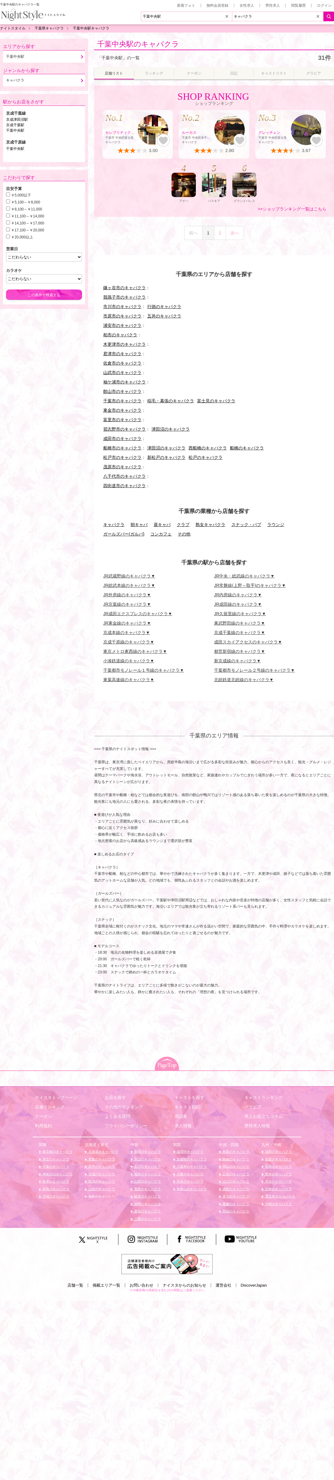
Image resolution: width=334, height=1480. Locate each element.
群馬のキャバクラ (55, 1189)
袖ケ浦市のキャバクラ (124, 382)
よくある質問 (117, 1116)
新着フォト (186, 5)
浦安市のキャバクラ (122, 325)
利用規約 (43, 1125)
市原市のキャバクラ (122, 316)
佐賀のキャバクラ (278, 1159)
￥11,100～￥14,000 (27, 216)
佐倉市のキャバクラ (122, 363)
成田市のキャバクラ (122, 438)
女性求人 (247, 5)
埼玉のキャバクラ (55, 1159)
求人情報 (183, 1125)
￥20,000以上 (22, 237)
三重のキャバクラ (147, 1219)
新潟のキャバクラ (147, 1151)
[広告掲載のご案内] (167, 1263)
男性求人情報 (257, 1125)
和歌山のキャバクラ (191, 1189)
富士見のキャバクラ (216, 400)
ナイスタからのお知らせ (184, 1285)
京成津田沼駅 (17, 119)
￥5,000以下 (21, 195)
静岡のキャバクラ (147, 1204)
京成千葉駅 (15, 125)
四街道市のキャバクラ (124, 485)
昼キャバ (162, 524)
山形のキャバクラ (101, 1189)
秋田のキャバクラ (101, 1181)
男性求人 (272, 5)
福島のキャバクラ (101, 1196)
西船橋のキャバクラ (208, 447)
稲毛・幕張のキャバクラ (170, 400)
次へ (234, 232)
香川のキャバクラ (235, 1196)
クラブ (183, 524)
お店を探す (115, 1097)
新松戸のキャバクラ (166, 457)
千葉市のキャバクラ (122, 400)
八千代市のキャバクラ (124, 476)
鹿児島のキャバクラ (279, 1196)
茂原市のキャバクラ (122, 466)
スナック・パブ (246, 524)
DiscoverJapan (254, 1285)
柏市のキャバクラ (120, 334)
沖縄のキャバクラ (278, 1204)
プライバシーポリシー (126, 1125)
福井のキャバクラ (147, 1174)
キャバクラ (113, 524)
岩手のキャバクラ (101, 1166)
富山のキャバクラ (147, 1159)
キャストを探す (189, 1097)
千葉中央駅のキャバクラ (138, 44)
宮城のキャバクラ (101, 1174)
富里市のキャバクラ (122, 419)
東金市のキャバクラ (122, 410)
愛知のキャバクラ (147, 1211)
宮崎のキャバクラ (278, 1189)
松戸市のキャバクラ (122, 457)
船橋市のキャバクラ (122, 447)
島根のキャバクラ (235, 1159)
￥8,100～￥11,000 (26, 209)
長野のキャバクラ (147, 1189)
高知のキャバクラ (235, 1211)
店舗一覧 (75, 1285)
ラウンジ (275, 524)
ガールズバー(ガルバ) (123, 534)
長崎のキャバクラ (278, 1166)
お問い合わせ (141, 1285)
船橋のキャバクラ (247, 447)
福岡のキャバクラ (278, 1151)
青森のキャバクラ (101, 1159)
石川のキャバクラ (147, 1166)
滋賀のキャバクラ (189, 1151)
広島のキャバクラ (235, 1174)
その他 (184, 534)
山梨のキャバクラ (147, 1181)
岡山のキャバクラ (235, 1166)
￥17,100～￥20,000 (27, 230)
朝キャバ (139, 524)
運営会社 (223, 1285)
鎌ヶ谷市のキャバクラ (124, 287)
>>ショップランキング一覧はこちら (292, 208)
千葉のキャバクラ (55, 1166)
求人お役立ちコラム (263, 1116)
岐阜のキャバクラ (147, 1196)
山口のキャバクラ (235, 1181)
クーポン (43, 1116)
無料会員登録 (217, 5)
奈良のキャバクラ (189, 1181)
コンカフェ (161, 534)
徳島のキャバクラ (235, 1189)
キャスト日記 (187, 1106)
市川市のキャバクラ (122, 306)
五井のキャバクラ (164, 316)
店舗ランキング (50, 1106)
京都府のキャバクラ (191, 1159)
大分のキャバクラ (278, 1181)
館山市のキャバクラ (122, 391)
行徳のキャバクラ (164, 306)
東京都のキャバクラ (57, 1151)
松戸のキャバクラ (206, 457)
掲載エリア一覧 (106, 1285)
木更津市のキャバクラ (124, 344)
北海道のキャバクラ (102, 1151)
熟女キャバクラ (210, 524)
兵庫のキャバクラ (189, 1174)
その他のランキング (124, 1106)
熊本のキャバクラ (278, 1174)
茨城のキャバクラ (55, 1196)
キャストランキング (263, 1097)
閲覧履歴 (298, 5)
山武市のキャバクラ (122, 372)
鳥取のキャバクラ (235, 1151)
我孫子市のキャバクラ (124, 297)
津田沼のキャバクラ (171, 429)
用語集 (181, 1116)
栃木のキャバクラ (55, 1181)
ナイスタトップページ (56, 1097)
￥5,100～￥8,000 (25, 202)
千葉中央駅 (15, 130)
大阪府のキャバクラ (191, 1166)
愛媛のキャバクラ (235, 1204)
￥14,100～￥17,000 (27, 223)
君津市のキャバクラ (122, 353)
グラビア (252, 1106)
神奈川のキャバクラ (57, 1174)
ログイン (324, 5)
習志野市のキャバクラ (124, 429)
